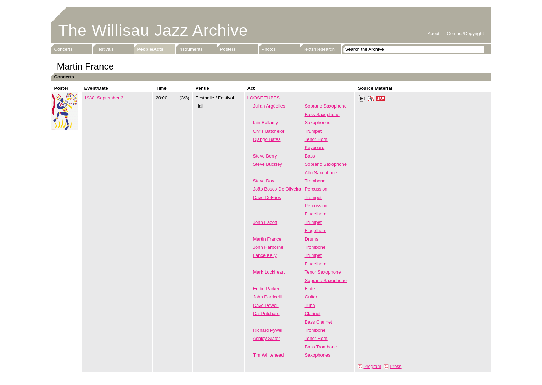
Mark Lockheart (269, 272)
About (434, 33)
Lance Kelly (265, 255)
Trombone (315, 180)
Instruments (191, 49)
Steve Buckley (267, 164)
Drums (311, 239)
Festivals (105, 49)
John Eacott (265, 222)
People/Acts (150, 49)
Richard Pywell (268, 330)
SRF (380, 99)
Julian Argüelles (269, 106)
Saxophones (317, 122)
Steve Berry (265, 156)
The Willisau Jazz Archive (153, 30)
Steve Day (263, 180)
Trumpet (313, 131)
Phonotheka (371, 99)
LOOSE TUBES (263, 97)
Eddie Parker (266, 288)
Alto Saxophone (321, 172)
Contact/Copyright (465, 33)
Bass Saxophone (322, 114)
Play (361, 98)
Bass (310, 156)
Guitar (311, 296)
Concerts (63, 49)
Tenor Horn (316, 139)
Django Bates (267, 139)
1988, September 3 (104, 97)
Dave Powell (266, 305)
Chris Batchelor (269, 131)
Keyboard (315, 147)
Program (372, 366)
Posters (228, 49)
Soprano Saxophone (326, 106)
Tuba (310, 305)
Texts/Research (319, 49)
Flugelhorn (315, 213)
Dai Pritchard (266, 313)
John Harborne (268, 247)
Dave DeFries (267, 197)
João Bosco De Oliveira (277, 189)
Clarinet (313, 313)
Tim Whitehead (268, 355)
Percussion (316, 189)
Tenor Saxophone (323, 272)
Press (395, 366)
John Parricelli (267, 296)
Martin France (267, 239)
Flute (310, 288)
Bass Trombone (321, 347)
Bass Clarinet (318, 322)
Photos (269, 49)
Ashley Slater (266, 338)
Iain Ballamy (265, 122)
